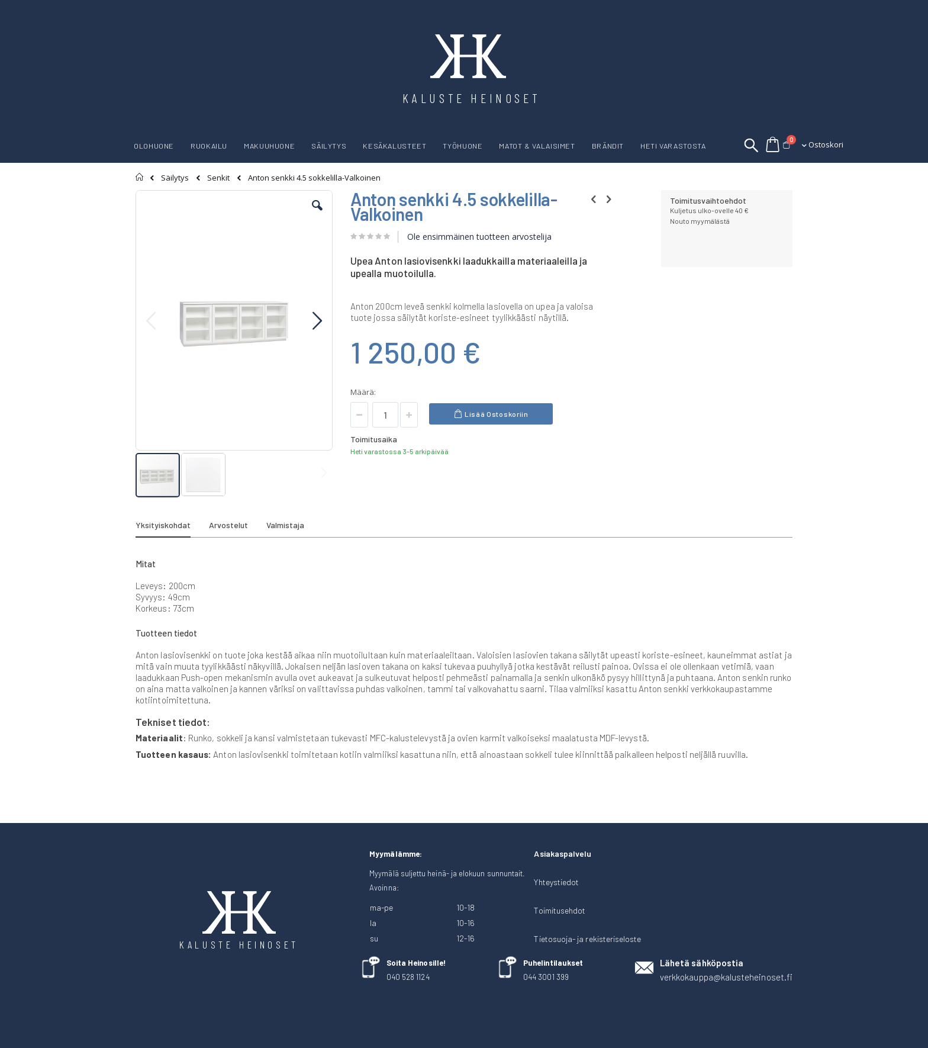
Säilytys (175, 178)
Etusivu (140, 177)
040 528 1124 (408, 977)
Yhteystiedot (556, 882)
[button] (317, 214)
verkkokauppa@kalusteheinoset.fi (726, 977)
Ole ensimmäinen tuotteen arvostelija (479, 236)
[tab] (172, 527)
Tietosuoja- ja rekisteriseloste (587, 939)
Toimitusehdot (559, 910)
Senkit (218, 178)
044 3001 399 (546, 977)
